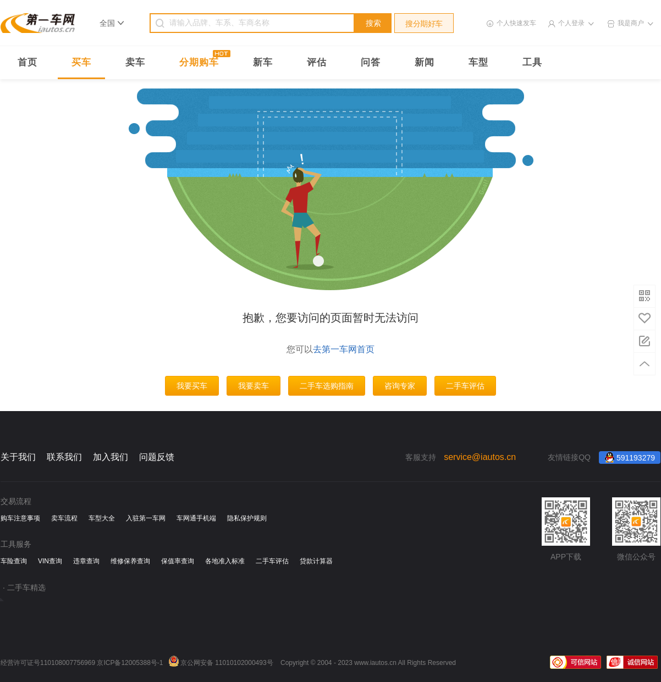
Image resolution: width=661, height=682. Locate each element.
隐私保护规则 (247, 518)
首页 (27, 62)
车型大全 (102, 518)
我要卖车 (253, 385)
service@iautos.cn (480, 457)
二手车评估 (465, 385)
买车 (81, 62)
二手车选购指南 (327, 385)
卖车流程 (64, 518)
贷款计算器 (316, 561)
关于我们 (18, 457)
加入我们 (110, 457)
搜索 (373, 23)
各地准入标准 (225, 561)
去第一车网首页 (343, 349)
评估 (317, 62)
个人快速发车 (516, 23)
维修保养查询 (130, 561)
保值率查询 (177, 561)
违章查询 (86, 561)
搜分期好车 (424, 23)
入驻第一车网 (146, 518)
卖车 (135, 62)
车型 (478, 62)
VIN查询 (50, 561)
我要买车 (192, 385)
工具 (532, 62)
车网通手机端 (196, 518)
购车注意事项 (20, 518)
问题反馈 (156, 457)
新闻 (424, 62)
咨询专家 (399, 385)
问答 (371, 62)
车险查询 (14, 561)
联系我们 (64, 457)
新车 (263, 62)
